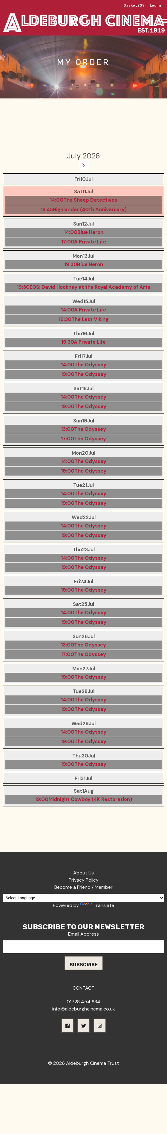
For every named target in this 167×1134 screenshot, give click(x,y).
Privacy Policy (84, 880)
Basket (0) (133, 5)
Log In (155, 5)
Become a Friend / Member (83, 887)
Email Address (83, 934)
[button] (67, 1026)
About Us (83, 873)
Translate (97, 905)
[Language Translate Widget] (83, 898)
